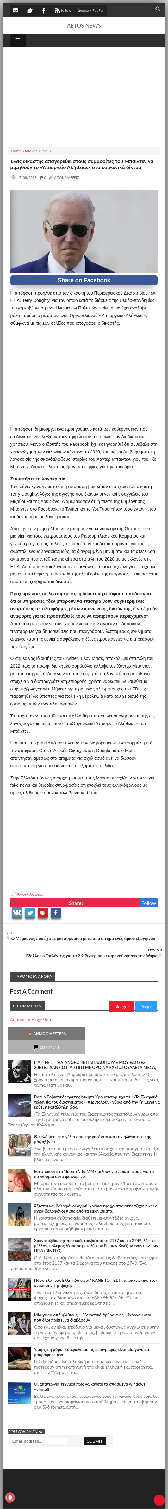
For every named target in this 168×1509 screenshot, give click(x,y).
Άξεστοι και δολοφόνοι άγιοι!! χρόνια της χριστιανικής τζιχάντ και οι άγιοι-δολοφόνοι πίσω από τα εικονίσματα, (96, 1195)
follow (62, 11)
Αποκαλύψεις (30, 894)
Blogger (121, 1006)
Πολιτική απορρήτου (128, 1500)
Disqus (146, 1006)
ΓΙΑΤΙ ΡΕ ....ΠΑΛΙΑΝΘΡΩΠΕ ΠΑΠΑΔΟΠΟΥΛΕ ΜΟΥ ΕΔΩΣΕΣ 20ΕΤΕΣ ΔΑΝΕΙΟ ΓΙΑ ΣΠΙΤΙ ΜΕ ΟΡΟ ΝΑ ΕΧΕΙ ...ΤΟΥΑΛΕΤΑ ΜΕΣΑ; (95, 1051)
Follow (148, 903)
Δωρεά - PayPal (90, 10)
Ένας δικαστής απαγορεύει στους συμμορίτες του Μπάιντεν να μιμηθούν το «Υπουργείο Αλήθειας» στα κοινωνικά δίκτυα (81, 164)
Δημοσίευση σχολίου (30, 1019)
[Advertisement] (84, 95)
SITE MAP (99, 1500)
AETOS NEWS (84, 25)
